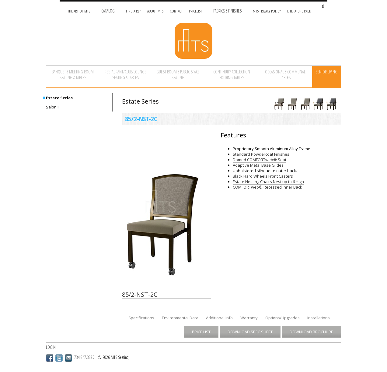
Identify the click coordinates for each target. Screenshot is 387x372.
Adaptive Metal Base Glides (258, 165)
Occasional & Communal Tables (285, 74)
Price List (201, 332)
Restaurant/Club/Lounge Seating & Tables (125, 74)
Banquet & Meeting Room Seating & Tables (73, 74)
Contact (176, 11)
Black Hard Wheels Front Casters (263, 176)
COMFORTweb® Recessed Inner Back (267, 187)
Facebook (49, 358)
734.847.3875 (84, 357)
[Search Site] (323, 6)
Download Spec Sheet (250, 332)
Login (51, 347)
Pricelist (195, 11)
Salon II (52, 107)
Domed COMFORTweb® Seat (259, 159)
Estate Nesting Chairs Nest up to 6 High (268, 181)
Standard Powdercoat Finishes (261, 154)
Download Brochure (311, 332)
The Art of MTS (79, 11)
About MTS (155, 11)
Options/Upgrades (282, 318)
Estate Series (59, 98)
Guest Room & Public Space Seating (178, 74)
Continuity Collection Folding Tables (231, 74)
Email (68, 358)
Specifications (141, 318)
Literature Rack (299, 11)
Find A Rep (133, 11)
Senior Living (326, 72)
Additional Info (219, 318)
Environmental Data (180, 318)
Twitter (59, 358)
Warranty (249, 318)
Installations (318, 318)
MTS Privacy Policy (267, 11)
